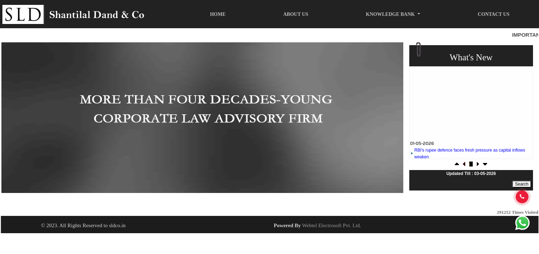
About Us (295, 14)
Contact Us (493, 14)
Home (218, 14)
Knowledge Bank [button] (391, 14)
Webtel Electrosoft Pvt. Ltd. (331, 225)
